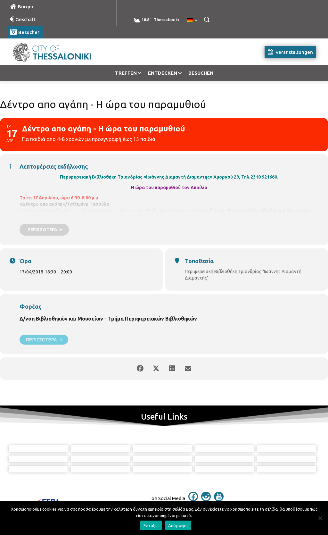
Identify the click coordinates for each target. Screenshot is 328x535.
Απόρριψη (178, 525)
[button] (206, 19)
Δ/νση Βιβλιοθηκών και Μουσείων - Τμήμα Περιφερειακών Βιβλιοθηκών (108, 319)
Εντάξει (151, 525)
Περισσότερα (44, 340)
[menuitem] (192, 20)
